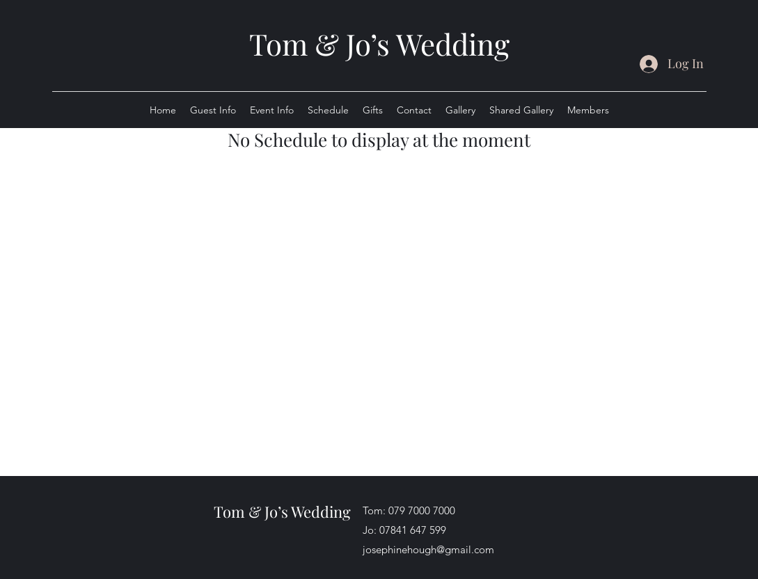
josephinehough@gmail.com (428, 549)
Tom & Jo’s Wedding (379, 43)
